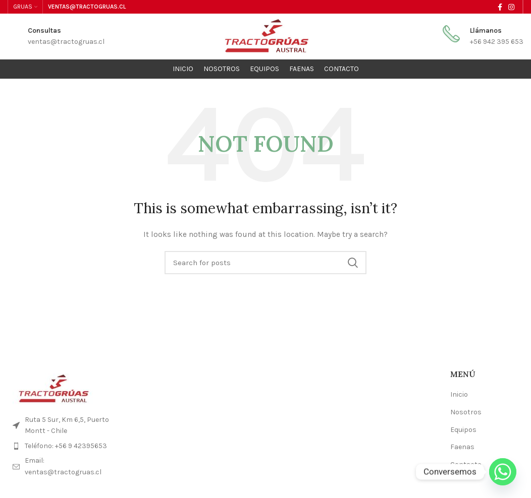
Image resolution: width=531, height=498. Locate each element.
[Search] (265, 262)
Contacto (466, 464)
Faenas (462, 447)
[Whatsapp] (502, 471)
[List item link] (66, 446)
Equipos (463, 429)
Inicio (459, 394)
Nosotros (466, 412)
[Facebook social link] (500, 7)
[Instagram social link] (511, 7)
